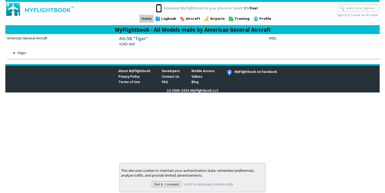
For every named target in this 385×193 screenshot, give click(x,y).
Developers (171, 71)
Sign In (342, 15)
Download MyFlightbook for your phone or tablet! (203, 8)
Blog (194, 82)
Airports (217, 18)
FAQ (165, 82)
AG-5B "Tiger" (133, 39)
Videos (196, 77)
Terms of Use (129, 82)
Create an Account (364, 15)
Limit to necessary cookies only (208, 184)
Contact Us (170, 77)
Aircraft (193, 18)
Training (241, 18)
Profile (265, 18)
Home (146, 18)
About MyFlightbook (134, 71)
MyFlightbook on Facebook (255, 72)
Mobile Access (203, 71)
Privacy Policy (129, 77)
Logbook (168, 18)
